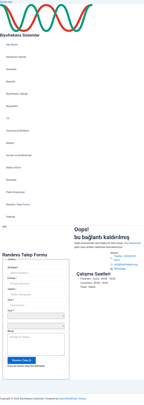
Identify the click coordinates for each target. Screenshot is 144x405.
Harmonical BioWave (17, 130)
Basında (10, 81)
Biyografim (12, 106)
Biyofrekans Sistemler (19, 35)
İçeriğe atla (6, 1)
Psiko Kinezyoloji (15, 192)
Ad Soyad (13, 267)
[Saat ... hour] (36, 316)
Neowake (11, 179)
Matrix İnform (13, 167)
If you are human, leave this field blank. (26, 366)
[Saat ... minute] (36, 326)
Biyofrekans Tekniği (16, 93)
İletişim (10, 143)
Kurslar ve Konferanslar (19, 155)
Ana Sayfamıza (132, 243)
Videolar (10, 216)
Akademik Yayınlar (16, 56)
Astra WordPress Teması (72, 398)
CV (7, 118)
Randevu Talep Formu (18, 204)
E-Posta (12, 278)
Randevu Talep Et (21, 360)
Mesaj (10, 331)
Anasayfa (11, 69)
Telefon (12, 289)
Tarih (11, 300)
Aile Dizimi (12, 44)
